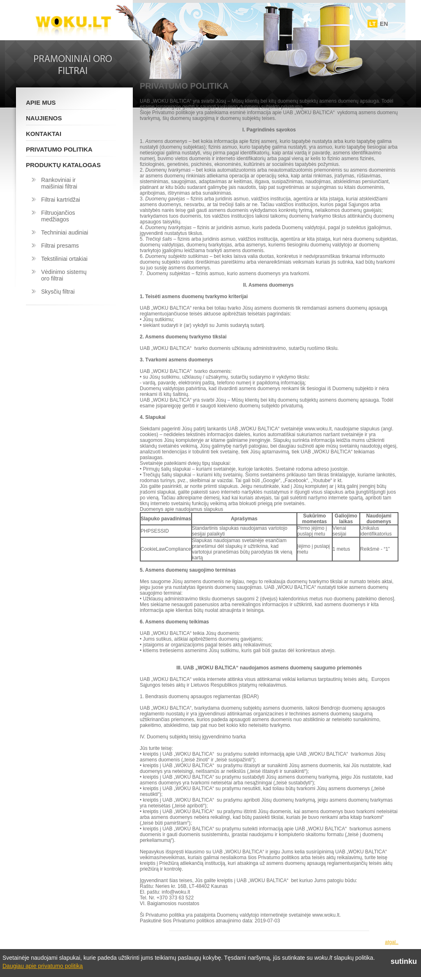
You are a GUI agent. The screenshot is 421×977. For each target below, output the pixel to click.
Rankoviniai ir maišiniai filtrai (59, 183)
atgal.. (391, 942)
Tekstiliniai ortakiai (64, 258)
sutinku (404, 961)
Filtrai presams (60, 245)
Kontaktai (43, 133)
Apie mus (41, 102)
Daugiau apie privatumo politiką (42, 966)
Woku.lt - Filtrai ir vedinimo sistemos (73, 22)
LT (372, 24)
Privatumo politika (59, 149)
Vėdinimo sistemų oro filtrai (64, 275)
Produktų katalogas (63, 164)
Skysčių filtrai (58, 291)
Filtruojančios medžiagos (58, 216)
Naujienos (44, 118)
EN (384, 24)
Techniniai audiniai (64, 232)
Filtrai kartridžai (60, 199)
